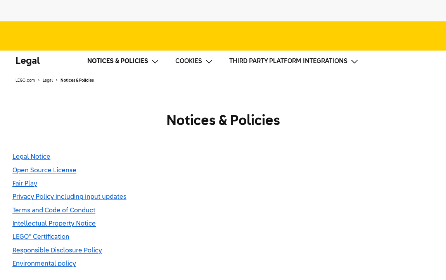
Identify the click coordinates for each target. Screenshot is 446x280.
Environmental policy (44, 264)
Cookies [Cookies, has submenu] (194, 61)
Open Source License (44, 171)
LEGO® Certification (40, 237)
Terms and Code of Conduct (53, 211)
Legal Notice (31, 157)
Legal (28, 61)
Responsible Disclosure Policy (57, 251)
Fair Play (24, 184)
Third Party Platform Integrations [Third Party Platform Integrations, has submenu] (294, 61)
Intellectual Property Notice (54, 224)
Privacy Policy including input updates (69, 197)
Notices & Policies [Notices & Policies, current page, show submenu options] (123, 61)
